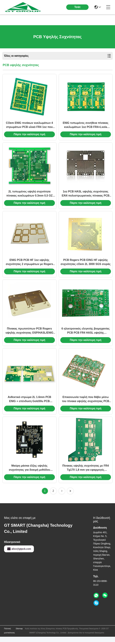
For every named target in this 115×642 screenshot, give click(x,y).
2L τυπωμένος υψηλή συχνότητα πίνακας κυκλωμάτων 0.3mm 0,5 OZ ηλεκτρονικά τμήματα (29, 195)
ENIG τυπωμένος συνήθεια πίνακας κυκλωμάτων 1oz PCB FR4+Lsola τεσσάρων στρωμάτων (85, 126)
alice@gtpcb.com (19, 554)
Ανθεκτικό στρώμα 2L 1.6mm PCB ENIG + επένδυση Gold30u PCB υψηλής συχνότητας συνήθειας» (29, 404)
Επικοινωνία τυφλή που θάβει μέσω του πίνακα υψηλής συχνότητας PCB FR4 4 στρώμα (85, 404)
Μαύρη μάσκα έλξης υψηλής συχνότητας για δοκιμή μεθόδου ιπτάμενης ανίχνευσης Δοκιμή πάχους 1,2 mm (29, 473)
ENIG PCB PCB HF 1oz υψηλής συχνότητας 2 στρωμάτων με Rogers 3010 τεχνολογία (29, 265)
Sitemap (19, 634)
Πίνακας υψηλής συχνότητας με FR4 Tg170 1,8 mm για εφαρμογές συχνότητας (85, 473)
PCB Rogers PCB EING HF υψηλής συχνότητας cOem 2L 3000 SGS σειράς (86, 264)
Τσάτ (77, 7)
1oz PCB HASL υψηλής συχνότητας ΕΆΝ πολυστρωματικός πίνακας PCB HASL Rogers (85, 195)
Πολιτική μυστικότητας (9, 636)
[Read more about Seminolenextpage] (62, 496)
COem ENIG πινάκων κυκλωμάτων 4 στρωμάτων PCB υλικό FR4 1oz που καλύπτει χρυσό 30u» (29, 126)
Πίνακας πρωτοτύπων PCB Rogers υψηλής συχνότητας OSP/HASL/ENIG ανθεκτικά (29, 334)
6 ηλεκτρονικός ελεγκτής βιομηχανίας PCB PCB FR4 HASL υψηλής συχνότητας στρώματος (85, 334)
